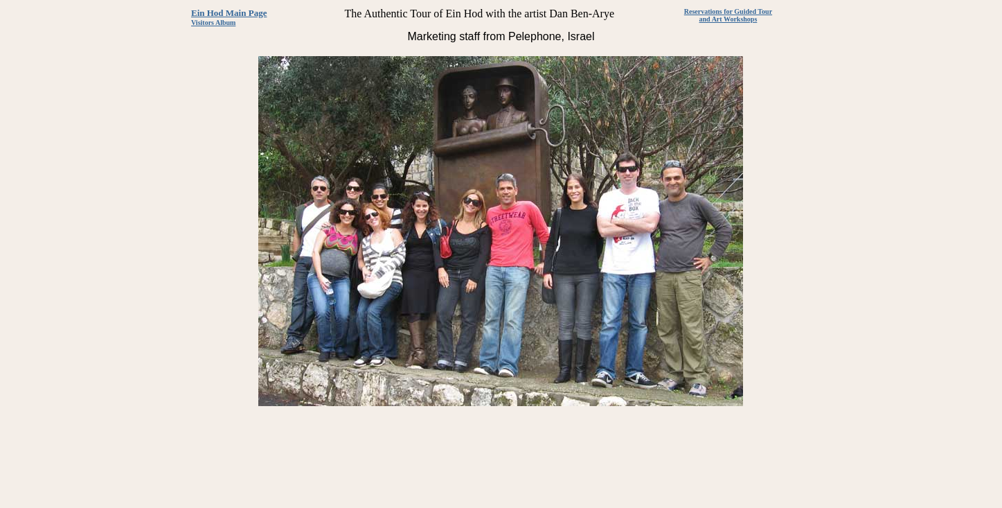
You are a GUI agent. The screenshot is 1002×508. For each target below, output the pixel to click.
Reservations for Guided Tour (728, 11)
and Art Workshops (728, 19)
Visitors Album (213, 22)
